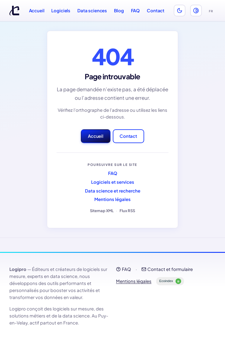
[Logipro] (14, 11)
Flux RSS (127, 210)
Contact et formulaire (167, 269)
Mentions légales (112, 199)
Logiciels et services (112, 182)
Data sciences (92, 10)
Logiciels (60, 10)
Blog (119, 10)
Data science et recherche (112, 190)
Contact (155, 10)
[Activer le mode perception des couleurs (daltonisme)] (196, 10)
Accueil (37, 10)
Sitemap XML (102, 210)
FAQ (135, 10)
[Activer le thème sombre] (179, 10)
